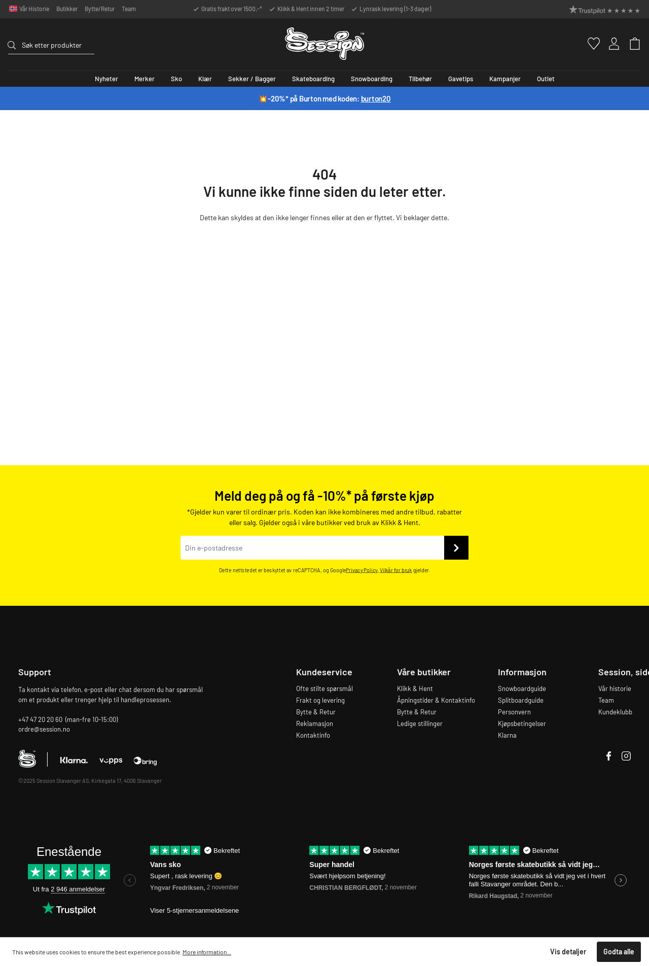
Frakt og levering (320, 700)
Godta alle (618, 951)
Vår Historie (34, 8)
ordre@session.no (44, 729)
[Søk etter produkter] (58, 45)
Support (34, 671)
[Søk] (15, 43)
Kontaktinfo (313, 735)
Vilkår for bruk (396, 570)
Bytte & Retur (316, 712)
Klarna (507, 735)
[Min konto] (609, 43)
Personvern (514, 712)
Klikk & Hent (415, 688)
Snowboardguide (522, 688)
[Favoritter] (589, 43)
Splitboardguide (521, 700)
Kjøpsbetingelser (522, 723)
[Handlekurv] (630, 43)
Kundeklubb (615, 712)
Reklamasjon (314, 723)
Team (129, 8)
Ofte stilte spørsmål (324, 688)
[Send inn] (456, 548)
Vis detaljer (568, 951)
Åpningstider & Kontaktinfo (436, 700)
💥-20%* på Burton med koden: (324, 98)
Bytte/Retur (100, 8)
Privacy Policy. (362, 570)
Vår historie (614, 688)
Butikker (67, 8)
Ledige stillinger (420, 723)
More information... (207, 951)
